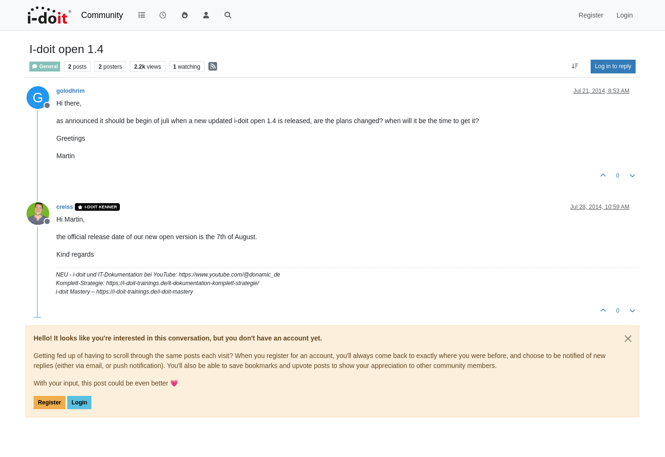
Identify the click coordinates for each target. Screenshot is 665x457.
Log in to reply (613, 66)
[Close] (628, 338)
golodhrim (70, 91)
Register (49, 402)
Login (79, 402)
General (45, 66)
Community (102, 15)
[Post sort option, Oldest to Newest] (575, 66)
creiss (64, 207)
